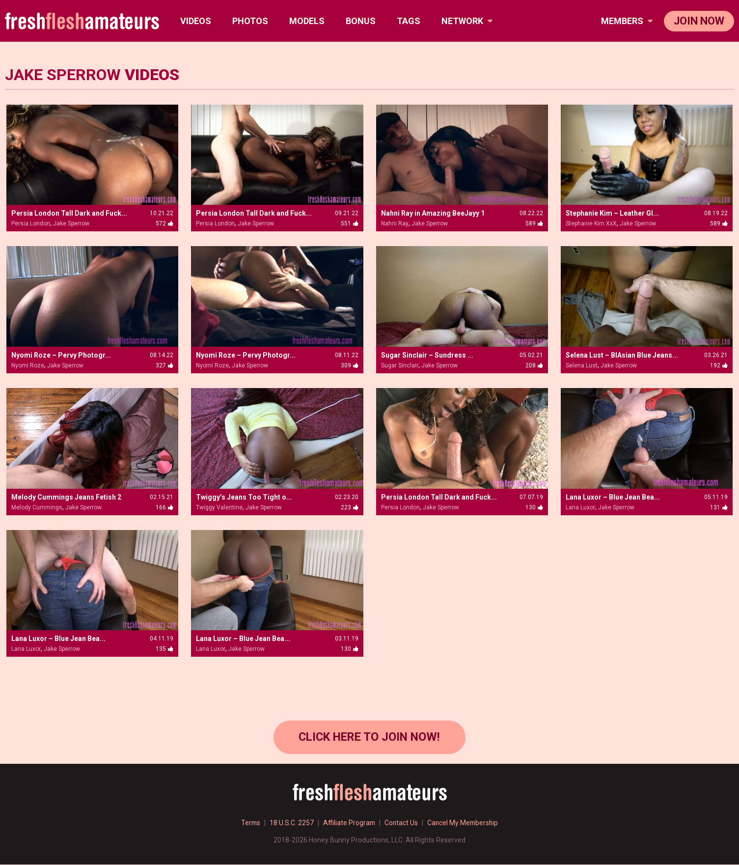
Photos (250, 21)
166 (164, 507)
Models (307, 21)
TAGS (408, 21)
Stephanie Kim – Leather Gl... (612, 213)
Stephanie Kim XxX (591, 223)
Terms (249, 823)
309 (349, 365)
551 (349, 223)
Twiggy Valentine (219, 507)
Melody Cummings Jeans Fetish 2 (66, 497)
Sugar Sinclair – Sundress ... (427, 355)
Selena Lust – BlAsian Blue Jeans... (622, 355)
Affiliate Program (348, 823)
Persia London (30, 223)
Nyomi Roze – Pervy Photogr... (61, 355)
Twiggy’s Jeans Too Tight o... (244, 497)
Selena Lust (582, 365)
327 (164, 365)
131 (719, 507)
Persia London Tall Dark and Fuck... (69, 213)
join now (699, 21)
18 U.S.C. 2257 (291, 823)
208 (534, 365)
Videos (195, 21)
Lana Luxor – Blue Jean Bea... (613, 497)
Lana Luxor (580, 507)
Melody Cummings (36, 507)
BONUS (361, 21)
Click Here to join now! (369, 737)
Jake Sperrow (71, 223)
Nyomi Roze (27, 365)
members (627, 21)
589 (534, 223)
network (467, 21)
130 (534, 507)
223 (349, 507)
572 (164, 223)
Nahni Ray (395, 223)
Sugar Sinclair (399, 365)
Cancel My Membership (464, 823)
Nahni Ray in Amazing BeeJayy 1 (433, 213)
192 (719, 365)
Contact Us (401, 823)
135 (164, 648)
